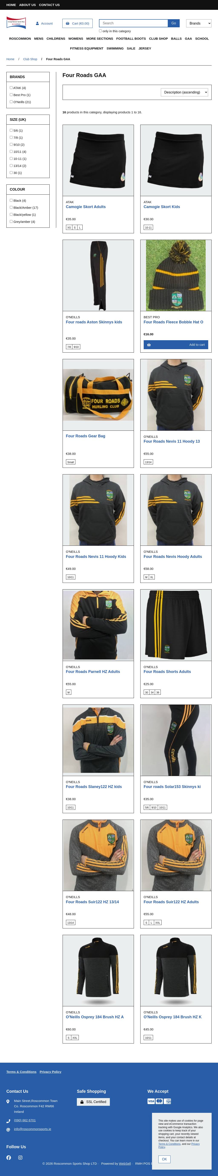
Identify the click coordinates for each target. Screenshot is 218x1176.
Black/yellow (22, 214)
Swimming (115, 48)
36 (157, 692)
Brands (18, 77)
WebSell (125, 1163)
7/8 (16, 137)
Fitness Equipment (86, 48)
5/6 (16, 130)
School (202, 38)
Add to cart (176, 344)
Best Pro (20, 95)
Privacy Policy (50, 1072)
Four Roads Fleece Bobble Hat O (173, 322)
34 (152, 692)
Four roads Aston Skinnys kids (94, 322)
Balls (176, 38)
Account (44, 23)
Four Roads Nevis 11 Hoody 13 (172, 441)
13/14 (17, 166)
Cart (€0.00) (77, 23)
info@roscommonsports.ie (32, 1129)
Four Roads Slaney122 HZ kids (94, 787)
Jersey (145, 48)
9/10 (16, 144)
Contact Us (49, 5)
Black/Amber (22, 207)
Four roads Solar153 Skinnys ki (172, 787)
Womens (75, 38)
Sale (131, 48)
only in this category (115, 31)
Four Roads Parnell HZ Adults (93, 672)
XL (151, 577)
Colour (18, 189)
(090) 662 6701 (25, 1120)
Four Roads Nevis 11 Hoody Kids (96, 556)
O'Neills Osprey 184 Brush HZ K (173, 1017)
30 (15, 173)
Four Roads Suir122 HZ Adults (171, 902)
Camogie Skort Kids (162, 207)
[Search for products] (133, 23)
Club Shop (158, 38)
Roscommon (20, 38)
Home (11, 5)
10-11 (18, 158)
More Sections (99, 38)
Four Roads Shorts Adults (167, 672)
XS (69, 227)
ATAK (17, 88)
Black (17, 200)
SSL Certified (93, 1102)
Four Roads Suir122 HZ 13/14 (92, 902)
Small (70, 462)
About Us (27, 5)
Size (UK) (18, 119)
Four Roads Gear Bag (85, 436)
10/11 (17, 151)
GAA (188, 38)
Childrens (56, 38)
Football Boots (131, 38)
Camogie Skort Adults (86, 207)
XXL (157, 922)
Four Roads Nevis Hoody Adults (173, 556)
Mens (38, 38)
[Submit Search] (173, 23)
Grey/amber (22, 221)
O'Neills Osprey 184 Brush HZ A (95, 1017)
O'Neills (19, 102)
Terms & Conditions (21, 1072)
